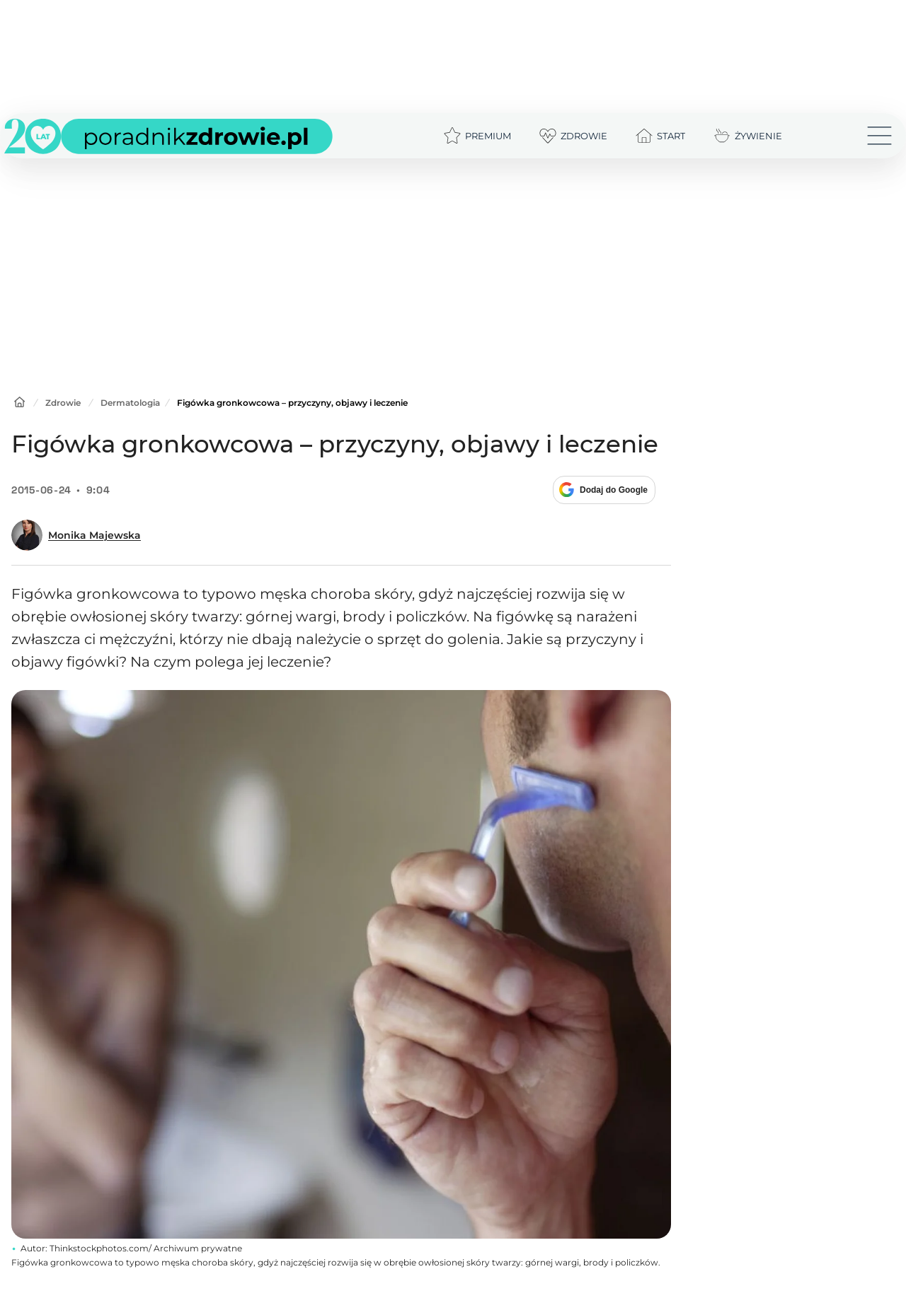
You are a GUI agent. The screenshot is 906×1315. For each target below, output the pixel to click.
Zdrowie (63, 402)
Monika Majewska (94, 535)
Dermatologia (130, 402)
